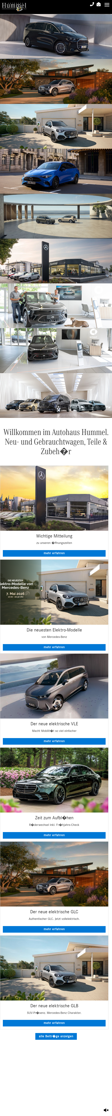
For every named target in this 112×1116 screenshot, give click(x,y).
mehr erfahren (54, 553)
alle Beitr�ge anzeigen (56, 1036)
